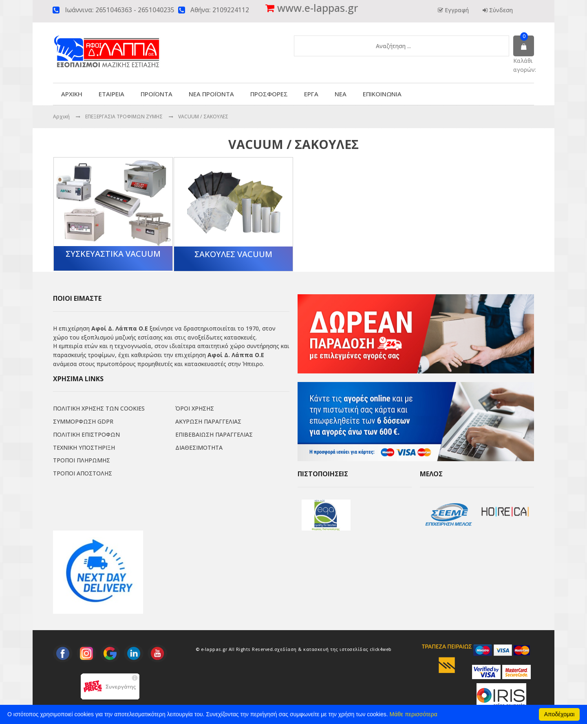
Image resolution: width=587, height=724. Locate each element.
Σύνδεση (500, 10)
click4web (381, 649)
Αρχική (61, 116)
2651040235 (156, 10)
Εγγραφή (456, 10)
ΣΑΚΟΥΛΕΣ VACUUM (233, 254)
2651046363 (113, 10)
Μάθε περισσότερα (413, 714)
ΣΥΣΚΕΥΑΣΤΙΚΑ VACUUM (113, 253)
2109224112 (230, 10)
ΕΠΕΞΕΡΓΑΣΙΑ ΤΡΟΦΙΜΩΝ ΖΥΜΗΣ (124, 116)
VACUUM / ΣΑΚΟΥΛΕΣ (203, 116)
